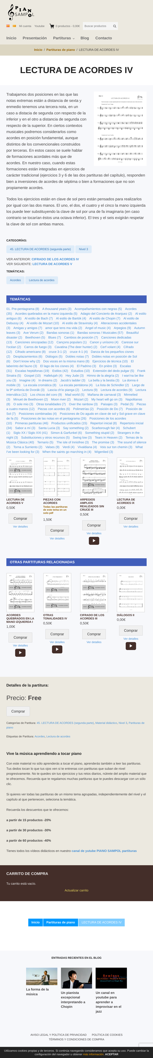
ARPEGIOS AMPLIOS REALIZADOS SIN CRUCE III (92, 504)
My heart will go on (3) (107, 399)
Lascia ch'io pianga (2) (63, 390)
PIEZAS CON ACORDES (52, 501)
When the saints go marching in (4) (66, 452)
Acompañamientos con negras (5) (98, 309)
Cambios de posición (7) (81, 337)
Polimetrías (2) (83, 409)
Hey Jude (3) (75, 375)
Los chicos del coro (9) (46, 394)
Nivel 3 (83, 249)
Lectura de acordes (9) (116, 390)
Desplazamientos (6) (27, 356)
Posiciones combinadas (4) (38, 414)
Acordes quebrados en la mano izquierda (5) (46, 313)
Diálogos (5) (53, 356)
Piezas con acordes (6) (54, 409)
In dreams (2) (47, 380)
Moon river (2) (61, 399)
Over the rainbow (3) (83, 404)
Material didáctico (106, 722)
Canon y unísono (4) (104, 342)
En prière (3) (108, 366)
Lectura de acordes (41, 280)
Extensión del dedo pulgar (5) (113, 371)
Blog (84, 38)
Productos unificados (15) (69, 423)
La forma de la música (37, 992)
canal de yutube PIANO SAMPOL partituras (104, 851)
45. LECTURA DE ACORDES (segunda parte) (40, 249)
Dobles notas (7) (77, 356)
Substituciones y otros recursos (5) (45, 437)
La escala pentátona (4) (76, 385)
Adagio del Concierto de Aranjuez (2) (106, 313)
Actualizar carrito (76, 890)
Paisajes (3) (109, 404)
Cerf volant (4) (110, 347)
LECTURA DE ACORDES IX (126, 501)
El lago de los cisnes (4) (57, 366)
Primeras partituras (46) (31, 423)
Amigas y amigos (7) (27, 328)
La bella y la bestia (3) (103, 380)
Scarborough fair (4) (106, 428)
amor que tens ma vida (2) (63, 328)
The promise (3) (103, 442)
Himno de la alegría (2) (103, 375)
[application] (94, 541)
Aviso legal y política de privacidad (58, 1034)
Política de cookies (107, 1034)
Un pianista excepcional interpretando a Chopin (73, 1000)
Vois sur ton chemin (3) (116, 447)
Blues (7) (54, 337)
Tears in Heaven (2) (108, 437)
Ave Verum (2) (33, 333)
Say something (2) (75, 428)
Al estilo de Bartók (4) (71, 318)
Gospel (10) (32, 375)
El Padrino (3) (86, 366)
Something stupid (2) (99, 433)
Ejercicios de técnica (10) (110, 361)
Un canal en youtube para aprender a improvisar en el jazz (108, 1002)
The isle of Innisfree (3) (73, 442)
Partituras (62, 38)
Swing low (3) (82, 437)
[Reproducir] (94, 541)
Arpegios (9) (122, 328)
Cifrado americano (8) (30, 352)
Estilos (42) (60, 371)
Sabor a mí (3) (25, 428)
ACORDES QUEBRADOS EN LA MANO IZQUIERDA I (20, 619)
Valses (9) (52, 447)
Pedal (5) (127, 404)
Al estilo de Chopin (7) (104, 318)
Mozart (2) (81, 399)
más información (93, 1054)
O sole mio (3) (23, 404)
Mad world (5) (74, 394)
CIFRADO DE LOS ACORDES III (92, 617)
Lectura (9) (90, 390)
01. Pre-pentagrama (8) (22, 309)
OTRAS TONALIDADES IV (55, 617)
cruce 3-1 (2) (58, 352)
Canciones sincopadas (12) (34, 342)
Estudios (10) (80, 371)
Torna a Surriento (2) (27, 447)
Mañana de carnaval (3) (104, 394)
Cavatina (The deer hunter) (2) (76, 347)
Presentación (35, 38)
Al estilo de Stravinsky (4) (80, 323)
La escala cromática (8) (40, 385)
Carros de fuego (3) (37, 347)
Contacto (103, 38)
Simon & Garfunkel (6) (66, 433)
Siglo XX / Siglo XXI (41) (30, 433)
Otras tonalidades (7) (51, 404)
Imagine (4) (27, 380)
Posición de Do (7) (110, 409)
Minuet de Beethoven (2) (30, 399)
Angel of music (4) (98, 328)
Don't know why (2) (26, 361)
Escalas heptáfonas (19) (32, 371)
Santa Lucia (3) (49, 428)
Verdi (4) (69, 447)
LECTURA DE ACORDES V (52, 264)
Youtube (39, 26)
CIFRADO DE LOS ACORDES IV (55, 259)
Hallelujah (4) (53, 375)
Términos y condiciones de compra (76, 1039)
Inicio (11, 38)
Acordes (15, 280)
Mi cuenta (25, 26)
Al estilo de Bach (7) (39, 318)
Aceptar (111, 1054)
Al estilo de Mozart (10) (42, 323)
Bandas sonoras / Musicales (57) (100, 333)
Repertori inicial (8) (103, 423)
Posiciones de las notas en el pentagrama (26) (53, 418)
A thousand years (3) (56, 309)
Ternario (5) (45, 442)
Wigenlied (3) (103, 452)
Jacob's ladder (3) (72, 380)
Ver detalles (20, 526)
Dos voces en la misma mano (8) (66, 361)
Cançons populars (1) (72, 342)
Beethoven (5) (35, 337)
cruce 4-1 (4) (79, 352)
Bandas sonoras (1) (60, 333)
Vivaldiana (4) (87, 447)
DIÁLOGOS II (125, 615)
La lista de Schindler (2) (112, 385)
